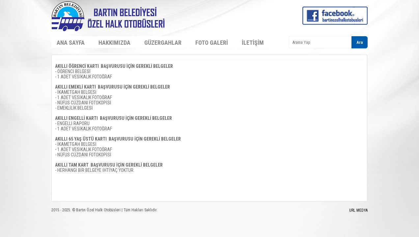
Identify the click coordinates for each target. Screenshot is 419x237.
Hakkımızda (114, 42)
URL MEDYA (358, 210)
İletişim (253, 42)
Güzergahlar (163, 42)
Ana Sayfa (71, 42)
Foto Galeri (211, 42)
